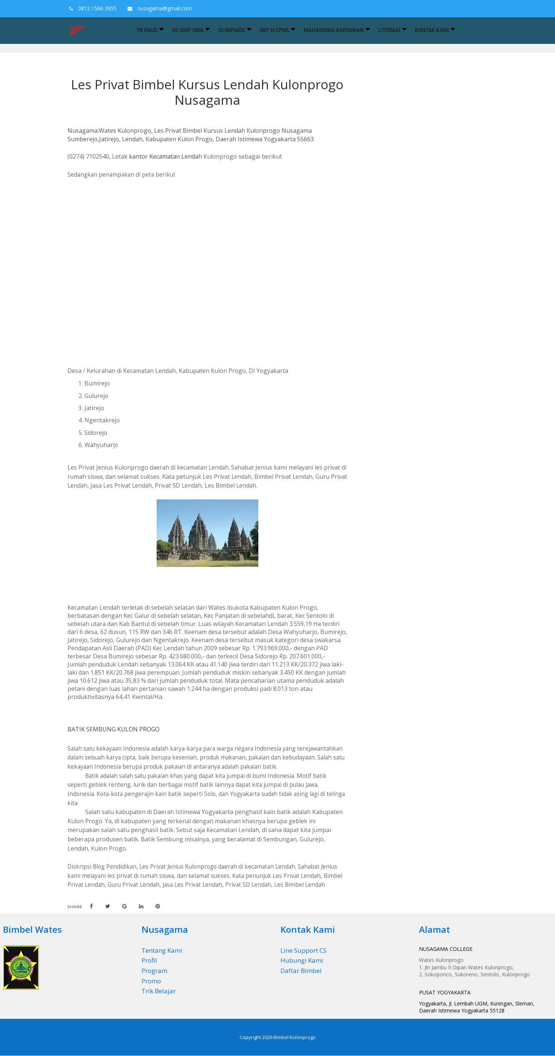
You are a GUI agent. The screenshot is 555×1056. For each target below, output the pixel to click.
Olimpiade (231, 30)
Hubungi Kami (301, 960)
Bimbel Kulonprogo (294, 1037)
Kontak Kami (432, 30)
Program (154, 970)
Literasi (389, 30)
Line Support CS (303, 950)
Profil (149, 960)
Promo (151, 981)
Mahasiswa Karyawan (333, 30)
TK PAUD (146, 30)
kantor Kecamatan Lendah (165, 156)
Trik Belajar (159, 991)
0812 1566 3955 (91, 8)
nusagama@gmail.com (158, 8)
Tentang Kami (162, 950)
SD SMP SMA (187, 30)
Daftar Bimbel (301, 970)
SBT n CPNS (274, 30)
